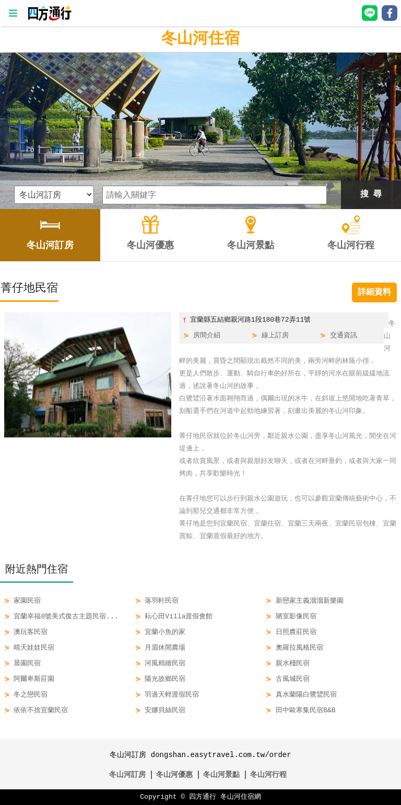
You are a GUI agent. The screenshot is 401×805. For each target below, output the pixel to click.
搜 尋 (371, 194)
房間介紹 (206, 335)
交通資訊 (343, 335)
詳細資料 (374, 292)
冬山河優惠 (174, 774)
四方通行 (202, 797)
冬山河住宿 (200, 39)
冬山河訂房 (127, 774)
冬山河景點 (221, 774)
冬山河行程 (268, 774)
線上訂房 (275, 335)
